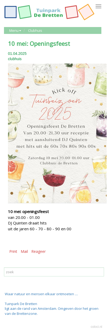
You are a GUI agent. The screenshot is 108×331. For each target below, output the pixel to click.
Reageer (38, 251)
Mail (24, 251)
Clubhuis (35, 30)
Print (13, 251)
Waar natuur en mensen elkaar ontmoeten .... (41, 294)
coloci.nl (96, 327)
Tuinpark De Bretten (21, 303)
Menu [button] (15, 30)
